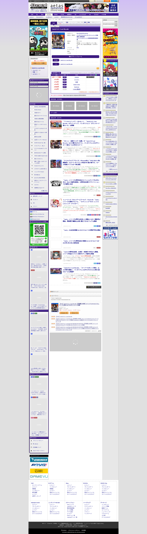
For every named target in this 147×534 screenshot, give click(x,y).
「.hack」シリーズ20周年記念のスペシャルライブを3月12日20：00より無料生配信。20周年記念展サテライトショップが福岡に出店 (81, 182)
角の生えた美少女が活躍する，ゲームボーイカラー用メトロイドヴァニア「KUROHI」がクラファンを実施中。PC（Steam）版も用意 (111, 113)
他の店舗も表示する (94, 91)
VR (75, 14)
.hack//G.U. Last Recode (66, 60)
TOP (32, 14)
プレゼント (35, 199)
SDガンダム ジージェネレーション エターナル (111, 178)
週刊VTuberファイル (39, 121)
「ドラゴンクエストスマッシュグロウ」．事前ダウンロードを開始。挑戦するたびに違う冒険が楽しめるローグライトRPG (111, 157)
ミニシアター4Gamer (39, 171)
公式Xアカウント (38, 1)
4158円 (56, 89)
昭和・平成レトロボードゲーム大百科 (40, 162)
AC (90, 14)
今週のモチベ (37, 112)
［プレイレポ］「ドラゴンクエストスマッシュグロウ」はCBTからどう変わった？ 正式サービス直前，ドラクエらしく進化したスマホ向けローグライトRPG (111, 128)
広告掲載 (84, 530)
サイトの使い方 (47, 1)
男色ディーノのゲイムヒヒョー (40, 125)
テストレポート (88, 506)
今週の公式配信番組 (39, 118)
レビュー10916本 (35, 11)
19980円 (56, 87)
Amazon (77, 77)
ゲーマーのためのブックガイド (40, 149)
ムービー (56, 17)
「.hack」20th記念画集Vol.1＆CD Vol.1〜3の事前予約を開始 (81, 230)
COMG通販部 (76, 89)
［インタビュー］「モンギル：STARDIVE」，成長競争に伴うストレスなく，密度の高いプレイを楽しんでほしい (38, 413)
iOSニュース (70, 504)
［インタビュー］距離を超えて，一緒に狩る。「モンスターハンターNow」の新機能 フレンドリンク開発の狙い (39, 433)
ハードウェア (82, 14)
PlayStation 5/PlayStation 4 (38, 216)
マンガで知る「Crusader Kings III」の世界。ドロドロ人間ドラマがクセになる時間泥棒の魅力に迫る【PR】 (38, 306)
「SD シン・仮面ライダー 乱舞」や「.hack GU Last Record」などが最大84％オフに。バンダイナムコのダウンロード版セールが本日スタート (81, 143)
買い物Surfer (37, 174)
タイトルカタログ (54, 494)
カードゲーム (105, 510)
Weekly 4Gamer (37, 109)
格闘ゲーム (105, 508)
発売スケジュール (54, 492)
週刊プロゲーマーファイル (40, 115)
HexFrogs (76, 87)
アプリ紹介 (70, 511)
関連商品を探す (83, 91)
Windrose (108, 212)
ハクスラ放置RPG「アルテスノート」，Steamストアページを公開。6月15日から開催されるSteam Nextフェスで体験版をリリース (111, 165)
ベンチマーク (88, 513)
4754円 (56, 82)
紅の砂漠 (108, 208)
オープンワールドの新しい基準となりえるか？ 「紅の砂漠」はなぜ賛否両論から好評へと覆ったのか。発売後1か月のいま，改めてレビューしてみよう (39, 329)
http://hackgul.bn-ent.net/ (82, 33)
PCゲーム (35, 211)
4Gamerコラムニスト (39, 165)
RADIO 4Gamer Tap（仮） (40, 142)
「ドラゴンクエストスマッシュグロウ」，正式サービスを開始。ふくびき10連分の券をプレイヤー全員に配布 (111, 150)
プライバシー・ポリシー (74, 530)
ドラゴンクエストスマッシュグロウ (111, 193)
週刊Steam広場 (37, 136)
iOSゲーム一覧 (71, 515)
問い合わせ (56, 1)
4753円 (56, 79)
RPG (78, 47)
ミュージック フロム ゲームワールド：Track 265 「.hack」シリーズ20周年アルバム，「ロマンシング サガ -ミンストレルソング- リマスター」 (81, 201)
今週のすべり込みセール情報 (40, 133)
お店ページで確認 (56, 77)
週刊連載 (34, 492)
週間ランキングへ (113, 169)
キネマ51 (36, 184)
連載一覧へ (45, 190)
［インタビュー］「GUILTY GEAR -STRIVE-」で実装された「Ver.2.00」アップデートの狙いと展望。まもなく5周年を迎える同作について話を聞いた (39, 393)
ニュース (35, 70)
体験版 (34, 488)
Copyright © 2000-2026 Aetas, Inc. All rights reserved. (73, 532)
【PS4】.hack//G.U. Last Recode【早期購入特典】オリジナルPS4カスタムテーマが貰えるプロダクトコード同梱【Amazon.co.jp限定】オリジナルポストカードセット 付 (77, 320)
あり (65, 79)
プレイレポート (39, 17)
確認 (65, 77)
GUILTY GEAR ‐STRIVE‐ (111, 203)
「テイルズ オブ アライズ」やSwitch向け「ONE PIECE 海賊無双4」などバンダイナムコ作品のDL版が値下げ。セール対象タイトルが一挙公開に (81, 162)
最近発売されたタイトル (66, 17)
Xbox (42, 14)
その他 (103, 515)
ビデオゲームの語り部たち (40, 168)
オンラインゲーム (37, 485)
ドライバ (35, 206)
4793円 (56, 84)
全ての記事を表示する (94, 287)
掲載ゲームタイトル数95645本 (38, 9)
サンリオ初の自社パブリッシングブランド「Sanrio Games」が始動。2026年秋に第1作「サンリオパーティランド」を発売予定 (111, 143)
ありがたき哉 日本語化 (39, 177)
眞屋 (76, 82)
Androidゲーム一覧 (72, 517)
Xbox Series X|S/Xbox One (38, 214)
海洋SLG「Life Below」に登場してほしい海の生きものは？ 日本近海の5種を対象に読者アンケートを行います (39, 265)
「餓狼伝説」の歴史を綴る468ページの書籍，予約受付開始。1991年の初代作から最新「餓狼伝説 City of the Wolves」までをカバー (111, 106)
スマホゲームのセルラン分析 (40, 129)
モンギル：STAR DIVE (111, 188)
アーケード (103, 502)
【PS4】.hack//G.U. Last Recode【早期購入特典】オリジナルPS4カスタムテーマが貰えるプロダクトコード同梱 (79, 304)
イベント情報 (105, 506)
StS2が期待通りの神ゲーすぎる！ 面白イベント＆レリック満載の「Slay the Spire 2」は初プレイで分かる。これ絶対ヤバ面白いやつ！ (39, 370)
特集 (34, 72)
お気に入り (99, 0)
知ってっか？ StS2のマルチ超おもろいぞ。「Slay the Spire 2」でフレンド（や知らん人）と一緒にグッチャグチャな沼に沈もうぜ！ (39, 349)
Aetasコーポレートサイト (39, 450)
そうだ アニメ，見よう (39, 145)
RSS (31, 1)
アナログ (96, 14)
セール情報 (70, 510)
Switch (55, 14)
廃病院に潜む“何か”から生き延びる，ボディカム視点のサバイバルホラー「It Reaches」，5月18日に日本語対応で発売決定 (111, 135)
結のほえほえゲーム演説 (40, 152)
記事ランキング (36, 496)
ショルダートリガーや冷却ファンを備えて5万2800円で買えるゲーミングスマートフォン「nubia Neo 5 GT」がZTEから (111, 121)
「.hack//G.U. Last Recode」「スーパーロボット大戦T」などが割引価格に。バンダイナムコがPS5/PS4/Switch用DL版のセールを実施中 (81, 270)
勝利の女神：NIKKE (110, 222)
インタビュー (49, 17)
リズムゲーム (105, 513)
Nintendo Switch (36, 219)
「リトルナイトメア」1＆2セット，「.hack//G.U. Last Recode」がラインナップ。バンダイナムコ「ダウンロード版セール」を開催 (81, 123)
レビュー (32, 17)
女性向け (69, 14)
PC (37, 14)
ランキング (114, 0)
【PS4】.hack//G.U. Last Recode (64, 316)
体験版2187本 (43, 11)
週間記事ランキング (37, 196)
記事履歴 (107, 0)
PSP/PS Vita (104, 483)
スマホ (62, 14)
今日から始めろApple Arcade (40, 155)
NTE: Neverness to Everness (111, 217)
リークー (76, 79)
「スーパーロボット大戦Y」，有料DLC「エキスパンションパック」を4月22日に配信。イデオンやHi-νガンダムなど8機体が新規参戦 (111, 99)
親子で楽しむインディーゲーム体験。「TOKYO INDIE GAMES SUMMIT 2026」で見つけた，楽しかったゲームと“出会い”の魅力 (39, 286)
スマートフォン (70, 502)
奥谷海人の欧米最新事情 (40, 106)
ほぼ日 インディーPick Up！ (40, 139)
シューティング (106, 511)
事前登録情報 (70, 508)
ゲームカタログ (78, 17)
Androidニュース (71, 506)
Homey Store (76, 84)
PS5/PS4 (49, 14)
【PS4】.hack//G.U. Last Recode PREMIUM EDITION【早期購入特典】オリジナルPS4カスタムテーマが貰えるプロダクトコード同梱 (77, 324)
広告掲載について (37, 447)
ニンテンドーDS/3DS (54, 502)
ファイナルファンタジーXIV (111, 198)
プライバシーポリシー (38, 440)
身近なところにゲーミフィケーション (40, 181)
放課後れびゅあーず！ (39, 187)
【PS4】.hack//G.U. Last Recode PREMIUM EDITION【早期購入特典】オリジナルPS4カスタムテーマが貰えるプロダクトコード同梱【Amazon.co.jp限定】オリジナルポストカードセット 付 (77, 328)
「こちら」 (81, 525)
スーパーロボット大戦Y (111, 183)
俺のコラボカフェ (38, 158)
